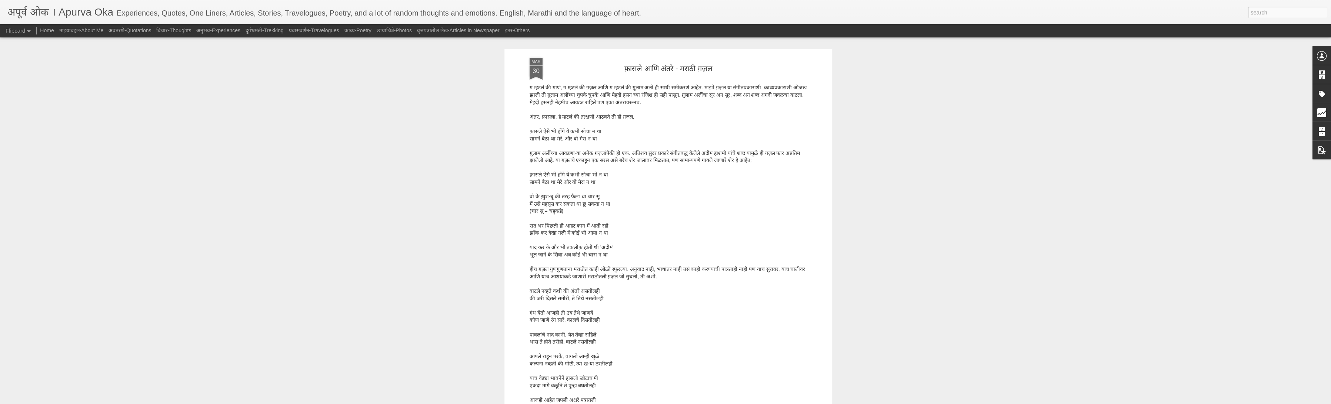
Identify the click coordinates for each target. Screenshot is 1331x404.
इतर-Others (517, 30)
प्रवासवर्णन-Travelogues (314, 30)
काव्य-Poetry (357, 30)
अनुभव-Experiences (218, 30)
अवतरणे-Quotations (130, 30)
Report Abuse (710, 400)
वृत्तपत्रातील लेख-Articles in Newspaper (458, 30)
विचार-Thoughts (173, 30)
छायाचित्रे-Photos (394, 30)
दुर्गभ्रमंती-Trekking (265, 30)
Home (47, 30)
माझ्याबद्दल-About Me (81, 30)
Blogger (688, 400)
